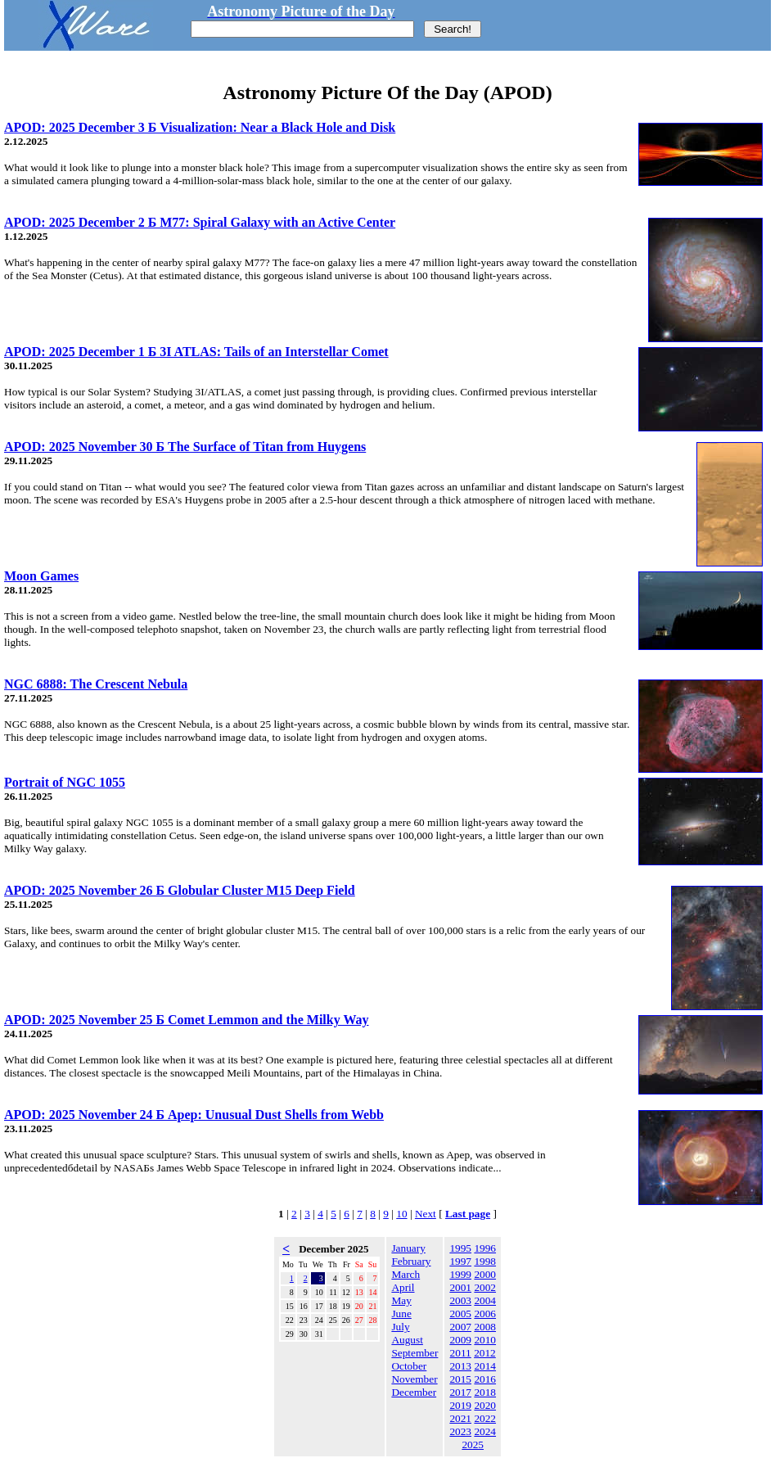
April (402, 1287)
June (401, 1313)
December (413, 1392)
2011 (460, 1353)
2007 (460, 1326)
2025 (473, 1444)
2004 (485, 1300)
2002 (485, 1287)
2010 (485, 1340)
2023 (460, 1431)
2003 (460, 1300)
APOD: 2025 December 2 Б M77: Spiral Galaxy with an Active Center (199, 222)
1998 (485, 1261)
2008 (485, 1326)
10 (401, 1213)
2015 (460, 1379)
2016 (485, 1379)
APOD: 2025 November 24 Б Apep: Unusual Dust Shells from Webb (194, 1115)
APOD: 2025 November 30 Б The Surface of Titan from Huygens (185, 447)
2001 (460, 1287)
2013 (460, 1366)
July (400, 1326)
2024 (485, 1431)
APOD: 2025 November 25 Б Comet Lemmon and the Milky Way (186, 1020)
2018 (485, 1392)
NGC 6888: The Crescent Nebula (95, 684)
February (410, 1261)
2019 (460, 1405)
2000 (485, 1274)
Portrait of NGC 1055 (64, 782)
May (401, 1300)
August (407, 1340)
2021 (460, 1418)
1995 (460, 1248)
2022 (485, 1418)
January (408, 1248)
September (414, 1353)
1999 (460, 1274)
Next (425, 1213)
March (405, 1274)
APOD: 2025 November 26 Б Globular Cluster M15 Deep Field (179, 890)
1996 (485, 1248)
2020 (485, 1405)
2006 (485, 1313)
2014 (485, 1366)
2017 (460, 1392)
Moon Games (41, 576)
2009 (460, 1340)
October (408, 1366)
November (414, 1379)
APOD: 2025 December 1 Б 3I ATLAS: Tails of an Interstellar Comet (196, 352)
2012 (485, 1353)
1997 (460, 1261)
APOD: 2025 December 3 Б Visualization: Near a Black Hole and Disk (199, 127)
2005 (460, 1313)
